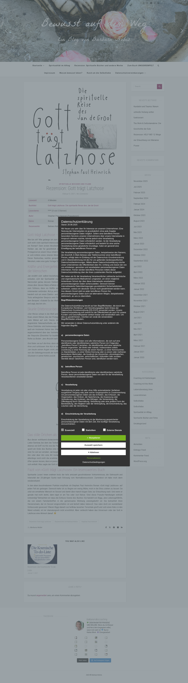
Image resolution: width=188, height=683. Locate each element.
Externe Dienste (112, 429)
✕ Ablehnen (93, 452)
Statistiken (89, 429)
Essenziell (67, 429)
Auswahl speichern (93, 445)
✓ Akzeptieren (93, 438)
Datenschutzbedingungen (93, 462)
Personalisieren (94, 458)
